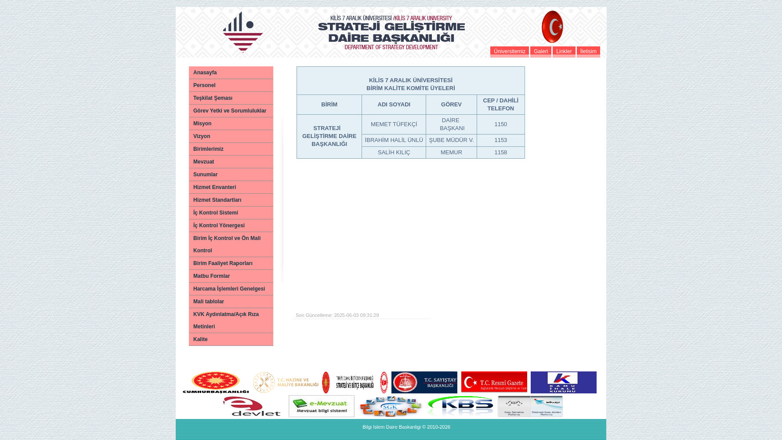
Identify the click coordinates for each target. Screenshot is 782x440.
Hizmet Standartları (217, 200)
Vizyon (201, 136)
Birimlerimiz (208, 149)
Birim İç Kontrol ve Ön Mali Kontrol (227, 244)
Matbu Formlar (211, 276)
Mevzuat (203, 162)
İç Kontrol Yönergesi (219, 225)
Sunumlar (205, 174)
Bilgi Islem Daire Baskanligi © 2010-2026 (406, 426)
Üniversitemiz (509, 51)
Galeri (541, 51)
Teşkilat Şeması (212, 98)
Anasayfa (205, 72)
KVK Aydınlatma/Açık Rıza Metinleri (226, 320)
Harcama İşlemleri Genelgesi (229, 289)
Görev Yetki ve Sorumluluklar (230, 111)
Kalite (200, 339)
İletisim (588, 51)
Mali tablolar (208, 301)
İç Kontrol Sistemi (215, 213)
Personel (204, 85)
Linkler (564, 51)
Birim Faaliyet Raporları (223, 263)
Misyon (202, 123)
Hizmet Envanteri (214, 187)
